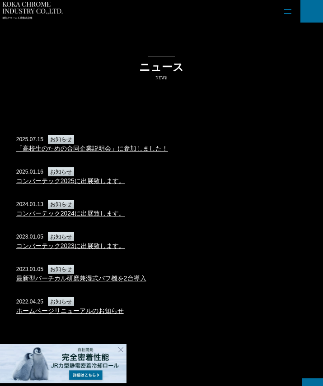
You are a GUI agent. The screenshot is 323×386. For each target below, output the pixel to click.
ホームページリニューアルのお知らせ (70, 310)
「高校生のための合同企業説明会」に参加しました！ (92, 148)
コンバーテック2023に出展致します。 (70, 245)
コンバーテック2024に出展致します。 (70, 213)
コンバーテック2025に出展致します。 (70, 180)
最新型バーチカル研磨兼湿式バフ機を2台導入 (81, 278)
